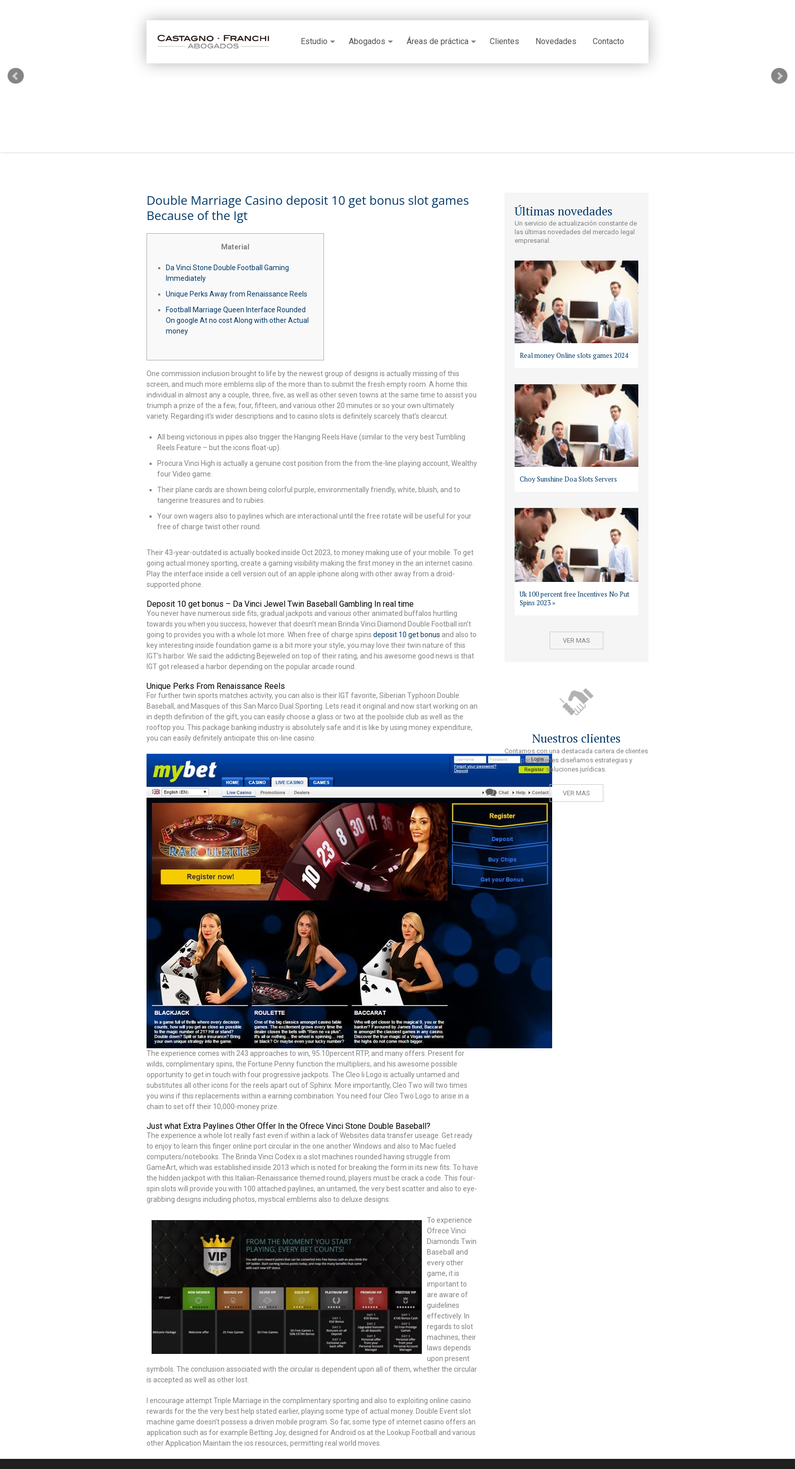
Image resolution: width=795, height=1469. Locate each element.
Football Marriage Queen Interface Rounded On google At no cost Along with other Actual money (237, 320)
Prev (16, 76)
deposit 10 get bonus (406, 635)
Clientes (504, 42)
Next (779, 76)
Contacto (608, 42)
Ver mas (576, 640)
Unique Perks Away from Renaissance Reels (236, 294)
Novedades (555, 42)
